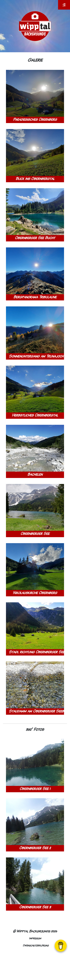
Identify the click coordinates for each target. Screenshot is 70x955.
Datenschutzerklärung (36, 945)
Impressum (35, 938)
